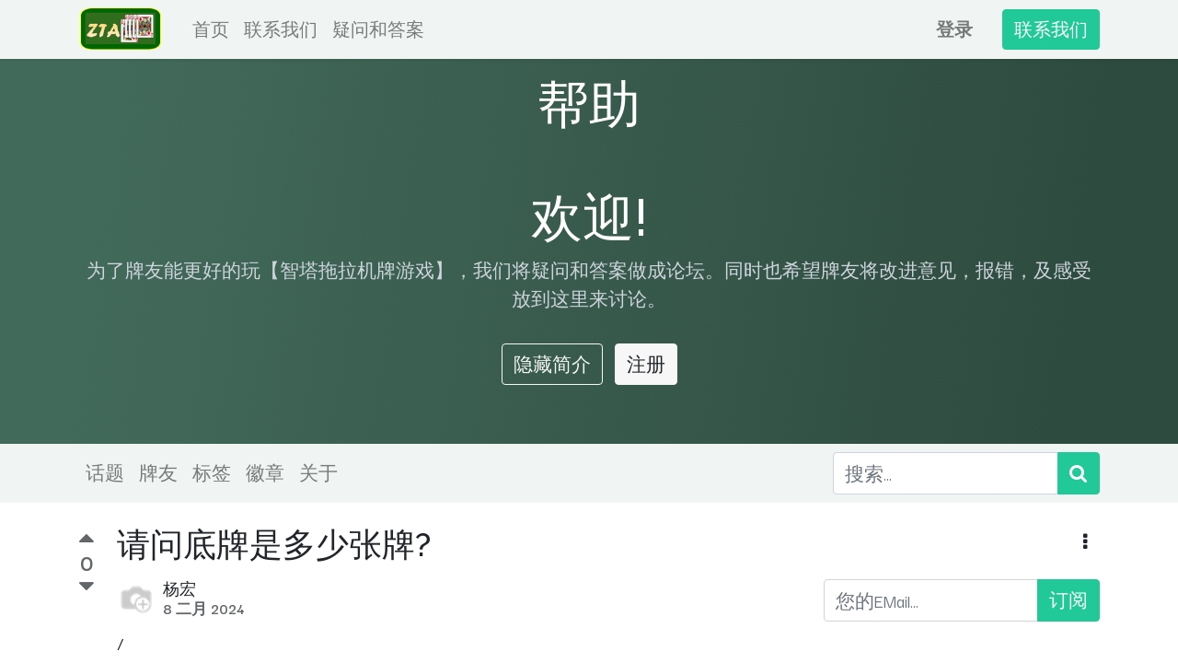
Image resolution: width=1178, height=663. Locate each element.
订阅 (1068, 599)
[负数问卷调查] (86, 586)
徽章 (265, 472)
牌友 (158, 472)
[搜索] (1078, 473)
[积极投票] (86, 540)
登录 (954, 29)
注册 (646, 364)
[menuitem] (211, 29)
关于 (318, 472)
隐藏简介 (552, 364)
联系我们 (1051, 29)
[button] (1085, 542)
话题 (105, 472)
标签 (211, 472)
